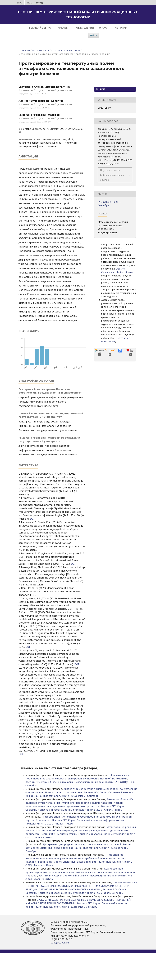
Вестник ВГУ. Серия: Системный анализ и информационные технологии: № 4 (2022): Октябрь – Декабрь (79, 848)
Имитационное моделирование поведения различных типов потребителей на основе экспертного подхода (76, 858)
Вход (39, 2)
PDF (102, 89)
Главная (24, 50)
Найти (93, 35)
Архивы (63, 27)
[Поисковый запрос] (72, 35)
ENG (19, 2)
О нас (103, 27)
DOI (32, 518)
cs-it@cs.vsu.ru (60, 942)
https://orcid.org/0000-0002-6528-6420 (35, 122)
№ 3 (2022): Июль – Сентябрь (62, 50)
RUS (29, 2)
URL (21, 754)
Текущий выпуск (40, 27)
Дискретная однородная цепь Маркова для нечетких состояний (82, 844)
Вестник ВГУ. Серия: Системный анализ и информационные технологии (78, 14)
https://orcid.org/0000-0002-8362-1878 (34, 94)
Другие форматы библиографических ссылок (112, 175)
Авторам (121, 27)
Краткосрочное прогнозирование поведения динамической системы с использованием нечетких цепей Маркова (80, 872)
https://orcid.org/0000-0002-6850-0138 (34, 108)
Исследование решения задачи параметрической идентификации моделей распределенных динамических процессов (80, 831)
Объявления (85, 27)
